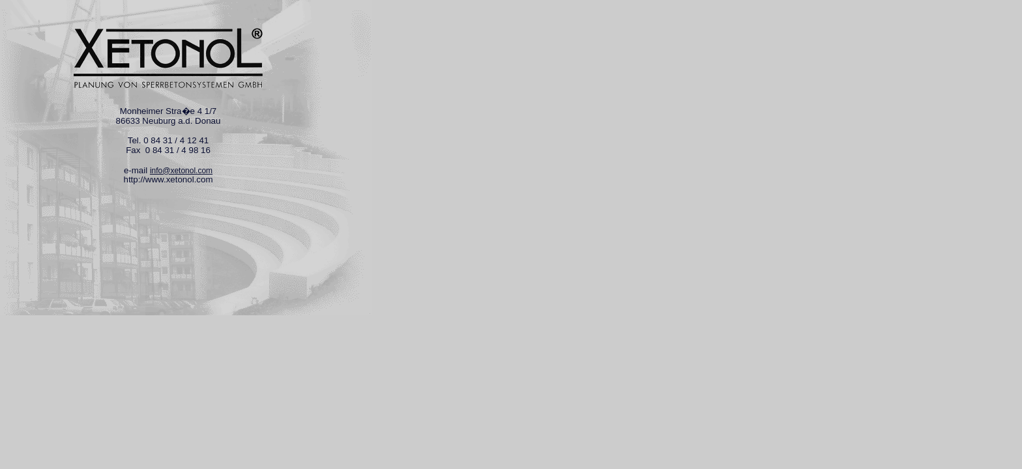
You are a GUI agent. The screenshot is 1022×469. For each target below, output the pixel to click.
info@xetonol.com (181, 170)
